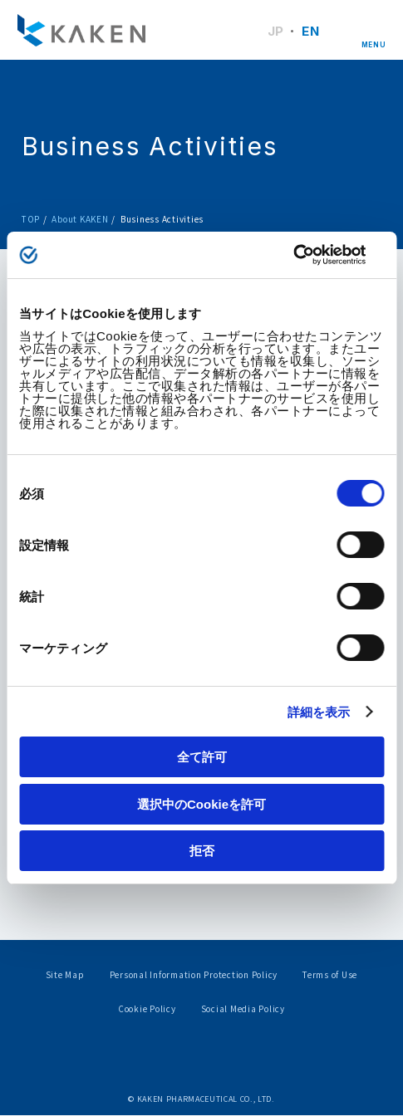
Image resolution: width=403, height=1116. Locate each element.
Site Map (65, 975)
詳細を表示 (319, 712)
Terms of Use (329, 975)
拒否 (201, 851)
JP (276, 31)
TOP (31, 219)
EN (310, 31)
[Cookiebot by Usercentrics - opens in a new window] (311, 255)
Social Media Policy (243, 1009)
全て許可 (202, 757)
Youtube (231, 1061)
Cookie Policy (147, 1009)
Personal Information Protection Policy (194, 975)
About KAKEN (80, 219)
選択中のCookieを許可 (201, 804)
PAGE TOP (360, 962)
